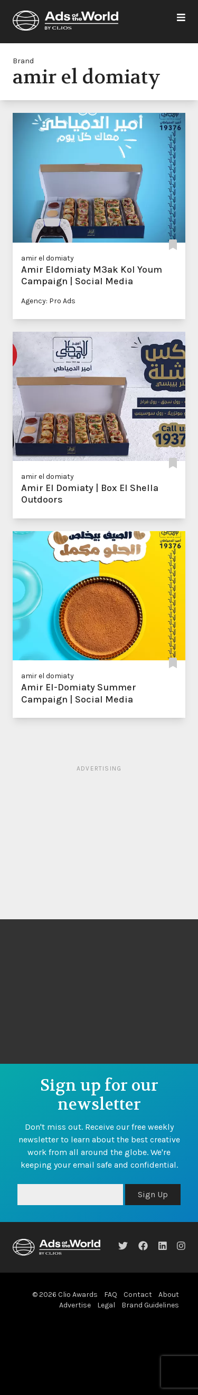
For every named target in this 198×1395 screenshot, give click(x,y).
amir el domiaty (47, 258)
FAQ (110, 1294)
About (168, 1294)
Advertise (75, 1305)
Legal (106, 1305)
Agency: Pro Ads (48, 300)
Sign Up (153, 1194)
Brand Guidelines (150, 1305)
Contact (138, 1294)
